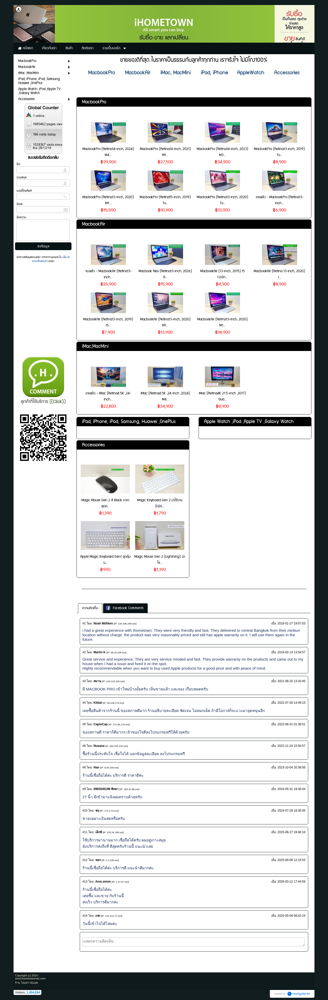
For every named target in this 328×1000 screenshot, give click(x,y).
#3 (84, 681)
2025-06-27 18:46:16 (291, 832)
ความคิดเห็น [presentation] (90, 608)
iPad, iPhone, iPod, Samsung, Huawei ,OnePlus (129, 421)
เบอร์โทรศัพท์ (24, 190)
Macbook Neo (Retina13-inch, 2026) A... (165, 274)
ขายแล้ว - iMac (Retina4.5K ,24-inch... (108, 396)
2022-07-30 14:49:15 (291, 702)
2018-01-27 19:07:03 (291, 623)
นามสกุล (22, 177)
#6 (84, 746)
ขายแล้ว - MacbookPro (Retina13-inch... (279, 200)
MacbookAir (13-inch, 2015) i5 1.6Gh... (222, 274)
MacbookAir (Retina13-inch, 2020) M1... (165, 322)
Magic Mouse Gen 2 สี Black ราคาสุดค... (105, 503)
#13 (85, 881)
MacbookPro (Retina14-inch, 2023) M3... (222, 152)
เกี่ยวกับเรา (91, 584)
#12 (85, 860)
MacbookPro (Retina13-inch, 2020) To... (222, 200)
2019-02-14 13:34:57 (291, 652)
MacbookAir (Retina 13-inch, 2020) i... (279, 274)
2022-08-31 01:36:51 (291, 724)
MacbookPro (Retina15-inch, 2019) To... (165, 200)
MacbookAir (93, 224)
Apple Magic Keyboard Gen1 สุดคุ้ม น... (105, 560)
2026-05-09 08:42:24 (291, 915)
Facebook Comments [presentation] (124, 608)
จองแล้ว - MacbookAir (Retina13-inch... (108, 274)
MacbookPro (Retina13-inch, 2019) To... (279, 152)
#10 (85, 810)
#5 (84, 724)
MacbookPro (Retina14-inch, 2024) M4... (108, 152)
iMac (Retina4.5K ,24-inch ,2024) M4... (165, 396)
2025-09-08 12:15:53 (291, 860)
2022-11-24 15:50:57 (291, 746)
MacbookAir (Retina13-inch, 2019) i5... (108, 322)
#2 (84, 652)
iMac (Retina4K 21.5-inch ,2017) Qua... (222, 396)
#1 (84, 623)
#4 (84, 702)
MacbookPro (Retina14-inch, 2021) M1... (165, 152)
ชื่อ (18, 164)
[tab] (90, 608)
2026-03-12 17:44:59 (291, 881)
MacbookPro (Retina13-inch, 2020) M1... (108, 200)
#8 (84, 767)
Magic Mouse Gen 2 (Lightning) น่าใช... (159, 560)
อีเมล (20, 204)
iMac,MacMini (95, 346)
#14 (85, 915)
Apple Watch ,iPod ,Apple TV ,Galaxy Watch (249, 421)
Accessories (93, 445)
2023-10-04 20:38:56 (291, 767)
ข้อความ (21, 217)
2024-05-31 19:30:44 (291, 789)
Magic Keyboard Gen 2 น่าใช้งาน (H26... (159, 503)
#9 (84, 789)
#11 (85, 832)
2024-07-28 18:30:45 (291, 810)
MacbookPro (94, 102)
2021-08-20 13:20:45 (291, 681)
